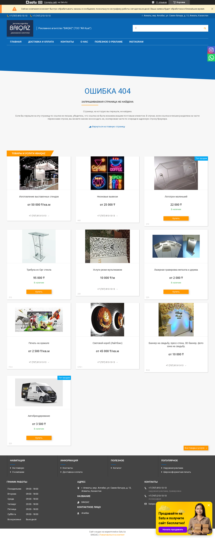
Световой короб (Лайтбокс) (107, 343)
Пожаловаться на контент (112, 535)
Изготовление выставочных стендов (39, 196)
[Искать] (205, 28)
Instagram (136, 41)
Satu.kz (122, 532)
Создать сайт (50, 2)
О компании (18, 472)
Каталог (117, 468)
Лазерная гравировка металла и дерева (176, 269)
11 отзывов (161, 2)
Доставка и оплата (41, 41)
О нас (84, 41)
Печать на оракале (39, 343)
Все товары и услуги (194, 448)
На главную (18, 468)
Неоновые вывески (107, 196)
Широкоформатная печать (177, 472)
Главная (16, 41)
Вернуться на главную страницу (108, 126)
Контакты (67, 41)
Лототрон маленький (176, 196)
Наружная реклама (173, 468)
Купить (176, 218)
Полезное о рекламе (109, 41)
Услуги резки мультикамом (107, 269)
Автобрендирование (39, 416)
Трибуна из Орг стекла (39, 269)
